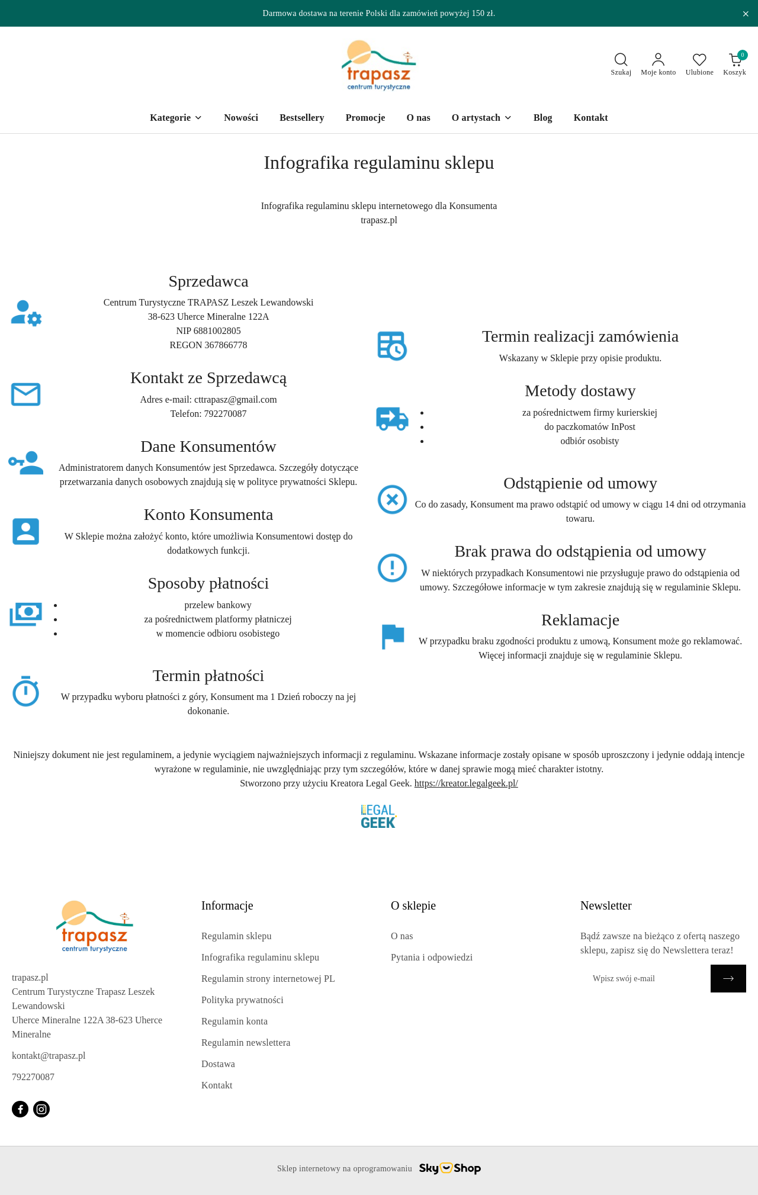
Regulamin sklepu (236, 936)
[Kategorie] (176, 119)
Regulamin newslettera (245, 1042)
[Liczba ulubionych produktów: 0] (700, 65)
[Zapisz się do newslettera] (645, 978)
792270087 (33, 1077)
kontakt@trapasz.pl (48, 1056)
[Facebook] (20, 1109)
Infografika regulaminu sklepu (260, 957)
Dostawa (218, 1064)
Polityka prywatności (242, 1000)
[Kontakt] (591, 119)
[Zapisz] (728, 978)
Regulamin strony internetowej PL (268, 979)
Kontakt (217, 1085)
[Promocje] (365, 119)
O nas (402, 936)
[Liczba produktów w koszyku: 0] (734, 65)
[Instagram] (41, 1109)
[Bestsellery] (302, 119)
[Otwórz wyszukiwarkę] (621, 65)
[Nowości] (241, 119)
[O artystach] (482, 119)
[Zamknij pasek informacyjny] (745, 13)
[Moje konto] (658, 65)
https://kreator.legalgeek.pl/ (466, 783)
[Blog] (543, 119)
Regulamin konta (234, 1021)
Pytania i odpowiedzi (432, 957)
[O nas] (418, 119)
